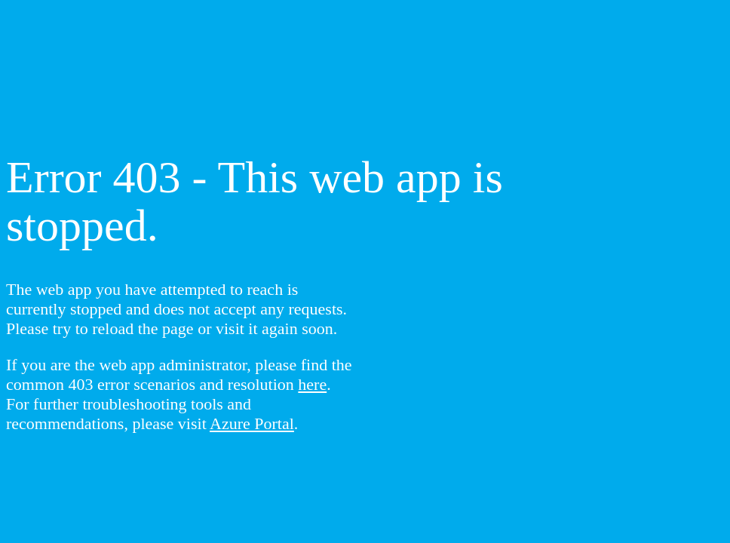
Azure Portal (252, 423)
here (312, 384)
